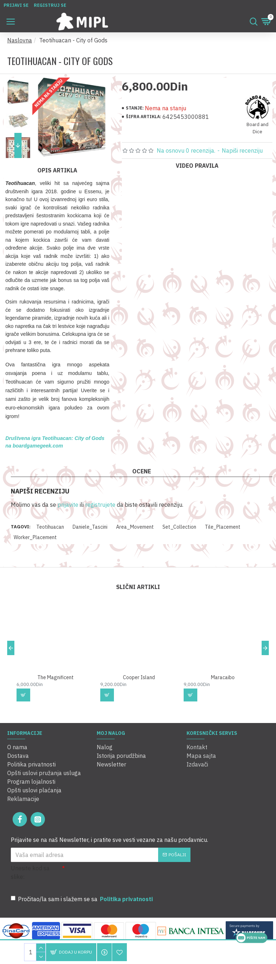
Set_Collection (179, 527)
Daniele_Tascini (90, 527)
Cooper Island (139, 677)
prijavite (68, 504)
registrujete (100, 504)
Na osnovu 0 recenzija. (186, 150)
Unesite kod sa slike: (30, 872)
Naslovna (19, 40)
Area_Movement (135, 527)
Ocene (141, 471)
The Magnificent (55, 677)
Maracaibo (223, 677)
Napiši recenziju (242, 150)
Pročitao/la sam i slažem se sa (82, 899)
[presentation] (115, 877)
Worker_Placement (35, 537)
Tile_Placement (222, 527)
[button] (18, 145)
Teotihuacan (50, 527)
